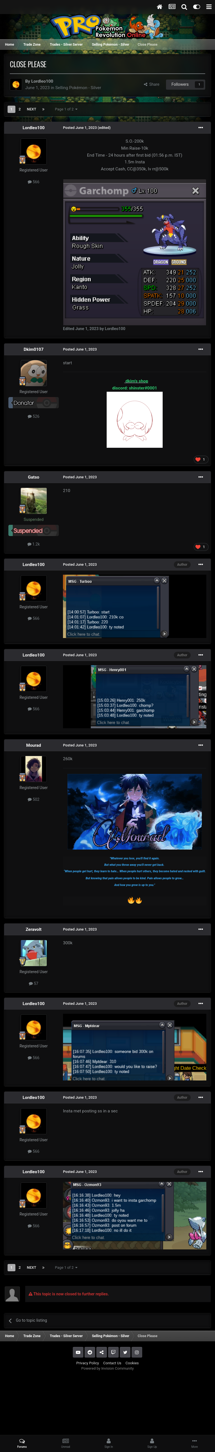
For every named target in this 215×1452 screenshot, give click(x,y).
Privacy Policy (87, 1363)
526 (33, 416)
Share (152, 84)
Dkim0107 (34, 349)
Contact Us (112, 1363)
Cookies (132, 1363)
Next (31, 109)
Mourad (33, 745)
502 (33, 799)
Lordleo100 (42, 81)
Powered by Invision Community (107, 1368)
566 (33, 182)
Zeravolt (34, 929)
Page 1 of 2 (66, 109)
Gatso (33, 477)
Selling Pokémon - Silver (78, 87)
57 (33, 983)
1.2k (33, 544)
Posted (80, 128)
